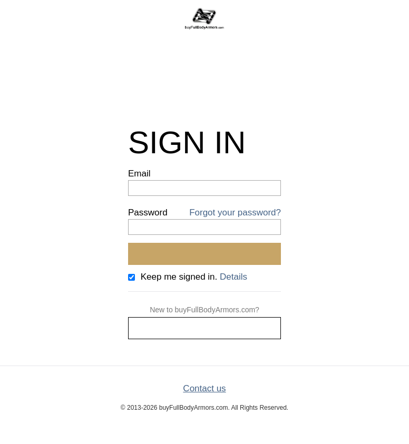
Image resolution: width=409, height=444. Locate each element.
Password (148, 213)
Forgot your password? (235, 213)
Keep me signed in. (179, 277)
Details (233, 277)
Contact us (204, 388)
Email (139, 174)
